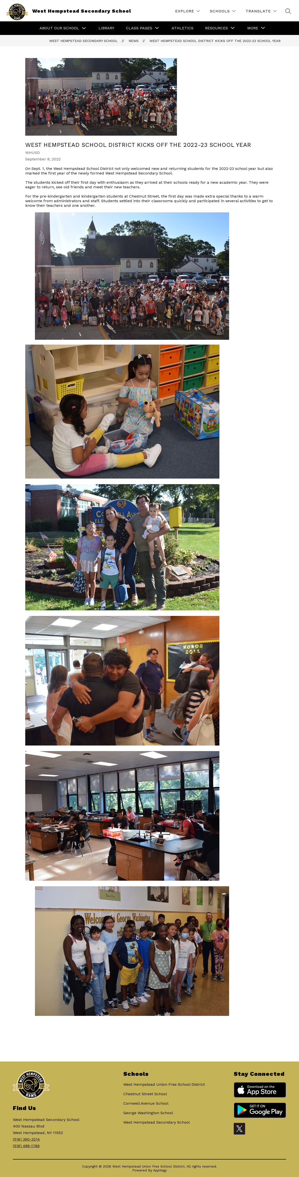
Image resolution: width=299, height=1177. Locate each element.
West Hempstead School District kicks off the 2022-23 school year (215, 41)
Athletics (182, 28)
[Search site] (288, 11)
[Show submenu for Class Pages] (139, 28)
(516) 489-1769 (26, 1146)
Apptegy (160, 1170)
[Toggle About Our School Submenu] (84, 28)
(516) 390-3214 (26, 1139)
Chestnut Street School (145, 1094)
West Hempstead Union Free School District (164, 1084)
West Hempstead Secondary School (83, 41)
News (134, 41)
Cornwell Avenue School (145, 1103)
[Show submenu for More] (252, 28)
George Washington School (148, 1113)
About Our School (59, 28)
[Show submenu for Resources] (216, 28)
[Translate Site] (261, 11)
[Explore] (187, 11)
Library (106, 28)
